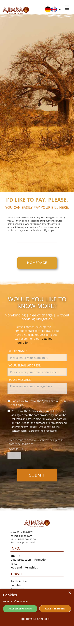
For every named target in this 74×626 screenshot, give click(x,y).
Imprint (15, 555)
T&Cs (13, 563)
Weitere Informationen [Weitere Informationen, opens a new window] (16, 601)
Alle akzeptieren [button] (20, 608)
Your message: (20, 380)
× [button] (69, 593)
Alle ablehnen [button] (55, 608)
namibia (15, 585)
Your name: (17, 351)
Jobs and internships (24, 567)
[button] (53, 9)
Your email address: (24, 365)
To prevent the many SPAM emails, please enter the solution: (36, 442)
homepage (37, 262)
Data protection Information (28, 559)
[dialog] (37, 607)
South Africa (18, 581)
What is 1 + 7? (17, 449)
